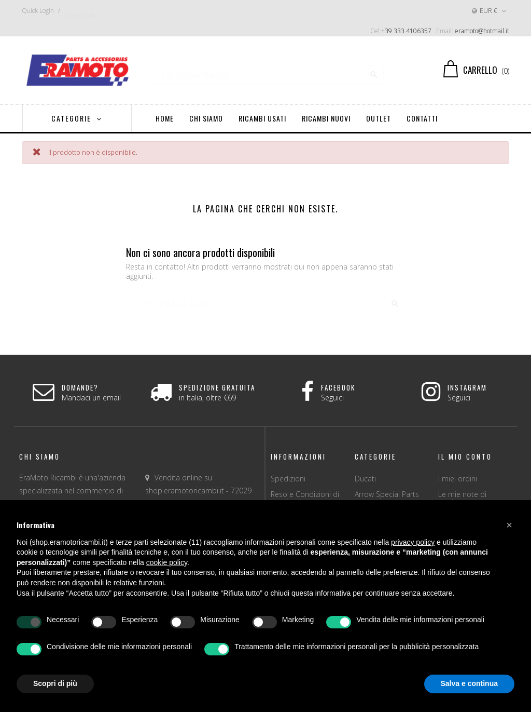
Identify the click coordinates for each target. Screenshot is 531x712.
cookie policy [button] (166, 562)
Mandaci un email (91, 397)
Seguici (332, 397)
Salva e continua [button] (469, 683)
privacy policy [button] (413, 542)
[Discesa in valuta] (490, 11)
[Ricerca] (266, 70)
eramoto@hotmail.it (482, 30)
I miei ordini (457, 478)
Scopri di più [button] (55, 683)
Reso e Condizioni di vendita (305, 498)
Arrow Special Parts (387, 494)
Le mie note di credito (462, 498)
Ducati (365, 478)
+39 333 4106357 (406, 30)
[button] (509, 525)
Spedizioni (288, 478)
